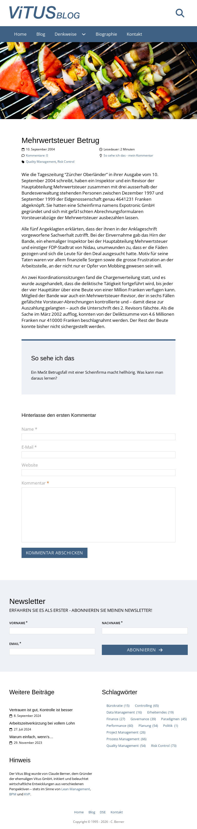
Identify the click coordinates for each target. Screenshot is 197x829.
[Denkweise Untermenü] (86, 34)
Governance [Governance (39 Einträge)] (143, 719)
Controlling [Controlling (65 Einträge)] (147, 706)
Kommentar (35, 483)
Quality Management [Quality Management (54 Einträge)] (126, 746)
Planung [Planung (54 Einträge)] (148, 726)
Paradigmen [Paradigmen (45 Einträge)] (173, 719)
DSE (103, 812)
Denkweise (66, 34)
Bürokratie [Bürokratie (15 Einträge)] (118, 706)
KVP (27, 794)
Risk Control (65, 161)
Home (20, 34)
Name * (29, 429)
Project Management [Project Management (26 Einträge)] (125, 732)
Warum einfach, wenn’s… (31, 737)
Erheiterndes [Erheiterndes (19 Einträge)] (160, 712)
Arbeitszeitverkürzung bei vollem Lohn (42, 723)
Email (14, 644)
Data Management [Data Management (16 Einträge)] (124, 712)
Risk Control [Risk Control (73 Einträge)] (163, 746)
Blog (40, 34)
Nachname (111, 623)
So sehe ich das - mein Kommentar (128, 155)
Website (30, 465)
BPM (12, 794)
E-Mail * (29, 447)
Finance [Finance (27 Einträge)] (115, 719)
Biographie (106, 34)
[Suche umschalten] (180, 13)
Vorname (17, 623)
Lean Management (75, 789)
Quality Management (41, 161)
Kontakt (134, 34)
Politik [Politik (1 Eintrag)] (170, 726)
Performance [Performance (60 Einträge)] (119, 726)
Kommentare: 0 (37, 155)
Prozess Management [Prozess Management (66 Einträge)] (126, 739)
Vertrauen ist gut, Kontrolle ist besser (41, 710)
